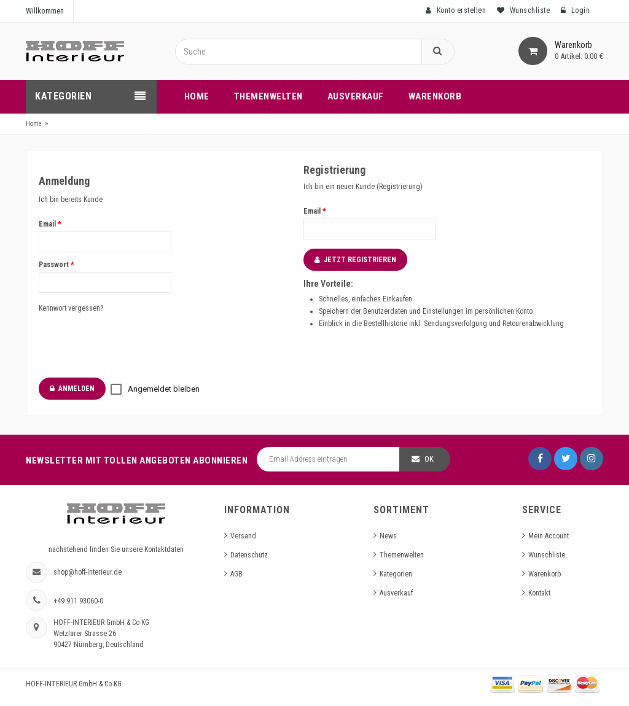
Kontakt (539, 593)
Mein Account (548, 536)
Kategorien (396, 574)
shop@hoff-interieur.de (87, 572)
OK (429, 459)
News (388, 536)
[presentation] (132, 344)
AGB (236, 574)
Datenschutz (249, 555)
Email (50, 224)
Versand (243, 536)
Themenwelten (402, 555)
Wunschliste (546, 555)
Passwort (56, 264)
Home (34, 124)
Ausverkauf (396, 593)
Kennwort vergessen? (71, 308)
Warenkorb (544, 574)
